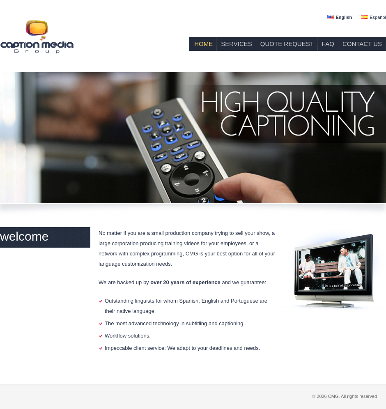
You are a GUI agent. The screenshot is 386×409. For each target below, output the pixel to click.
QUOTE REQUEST (287, 43)
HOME (203, 43)
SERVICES (236, 43)
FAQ (328, 43)
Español (378, 17)
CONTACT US (362, 43)
